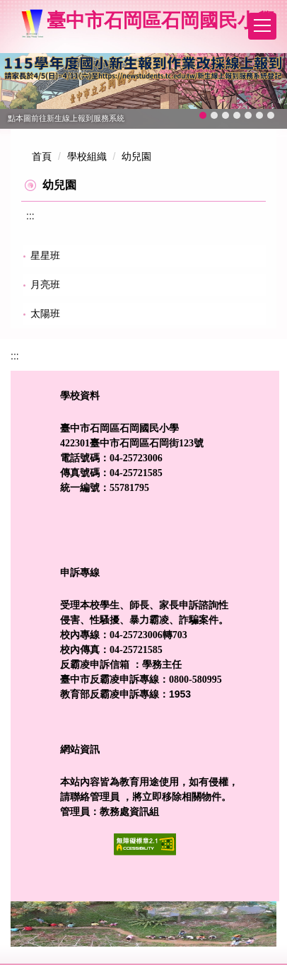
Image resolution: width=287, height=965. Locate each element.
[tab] (203, 115)
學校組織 (87, 156)
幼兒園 (136, 156)
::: (30, 215)
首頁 (42, 156)
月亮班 (45, 284)
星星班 (45, 255)
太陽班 (45, 313)
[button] (17, 91)
